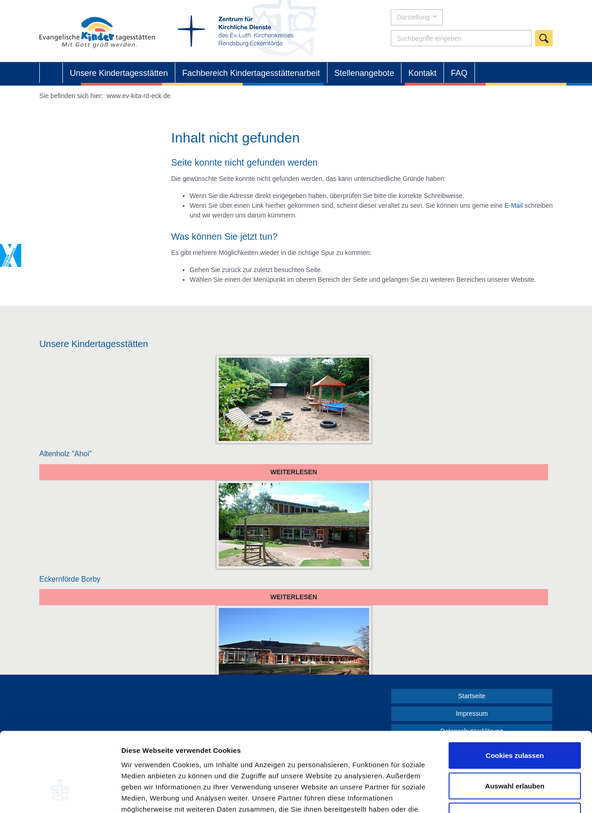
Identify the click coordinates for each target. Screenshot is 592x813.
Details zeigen (492, 795)
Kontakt (422, 73)
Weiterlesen (293, 472)
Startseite (51, 73)
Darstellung (414, 17)
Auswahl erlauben (514, 722)
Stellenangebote (364, 73)
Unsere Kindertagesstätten (119, 73)
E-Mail (514, 205)
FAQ (459, 73)
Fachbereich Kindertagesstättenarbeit (251, 73)
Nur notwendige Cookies (514, 752)
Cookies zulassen (515, 691)
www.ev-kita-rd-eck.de (139, 95)
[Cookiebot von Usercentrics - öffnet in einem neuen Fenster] (59, 795)
